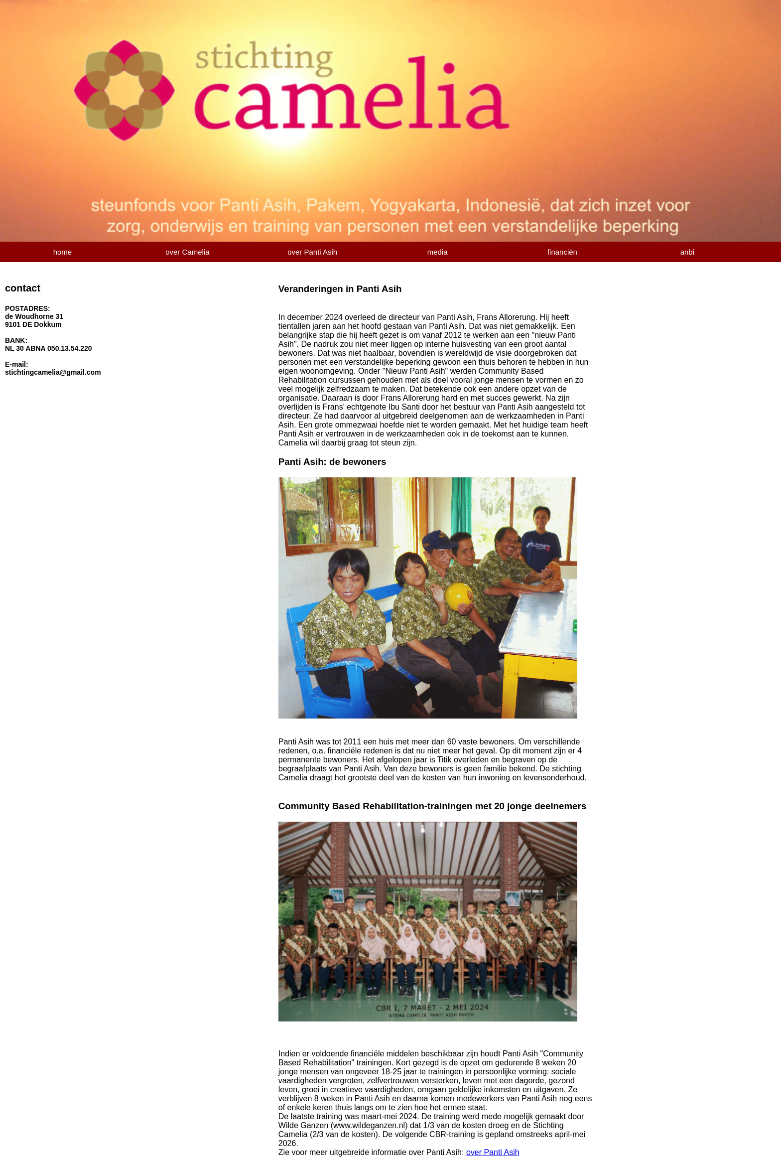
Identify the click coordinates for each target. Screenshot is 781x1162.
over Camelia (187, 252)
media (437, 252)
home (62, 252)
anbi (687, 252)
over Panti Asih (312, 252)
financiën (562, 252)
